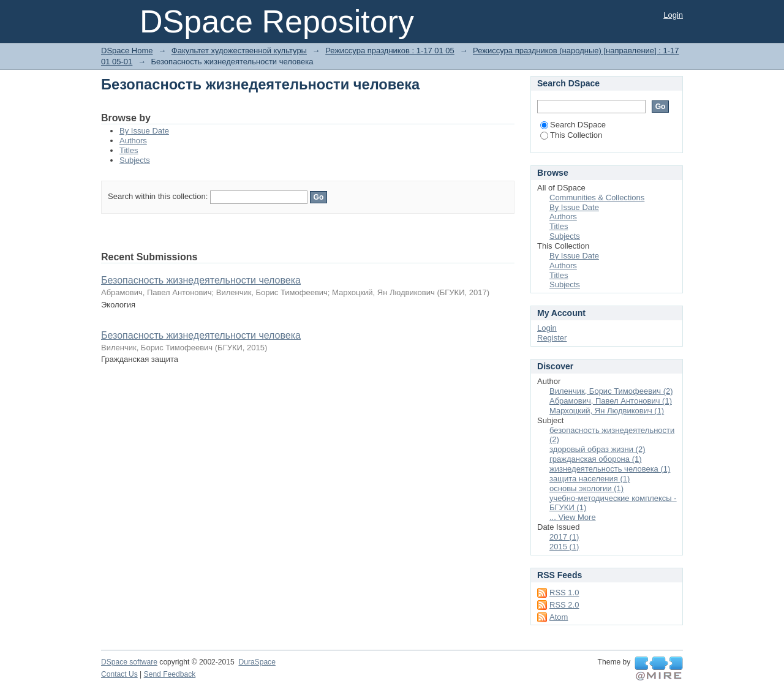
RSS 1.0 (564, 592)
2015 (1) (564, 546)
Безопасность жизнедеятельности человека (201, 280)
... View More (572, 517)
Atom (558, 617)
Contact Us (119, 674)
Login (673, 15)
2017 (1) (564, 536)
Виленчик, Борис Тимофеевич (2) (611, 391)
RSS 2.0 (564, 604)
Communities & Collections (596, 197)
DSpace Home (127, 50)
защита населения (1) (589, 478)
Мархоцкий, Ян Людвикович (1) (606, 410)
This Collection (571, 135)
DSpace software (129, 662)
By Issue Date (144, 130)
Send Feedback (170, 674)
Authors (133, 140)
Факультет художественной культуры (239, 50)
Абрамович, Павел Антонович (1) (610, 400)
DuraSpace (256, 662)
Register (552, 337)
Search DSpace (573, 124)
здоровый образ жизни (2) (597, 449)
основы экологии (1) (586, 488)
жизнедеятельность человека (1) (609, 468)
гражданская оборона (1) (595, 459)
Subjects (134, 160)
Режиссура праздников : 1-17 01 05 (389, 50)
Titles (128, 150)
